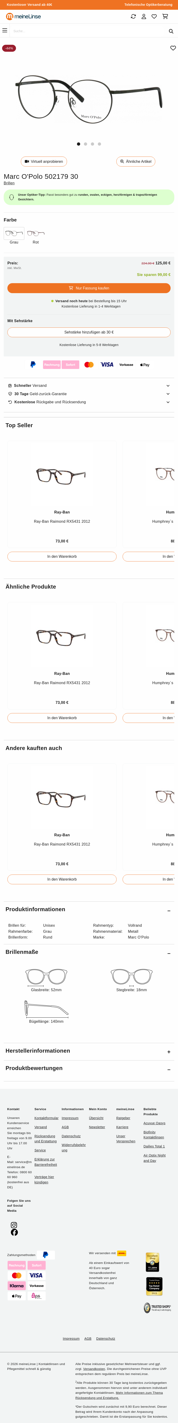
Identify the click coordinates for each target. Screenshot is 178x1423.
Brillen (9, 183)
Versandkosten (94, 1369)
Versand (27, 386)
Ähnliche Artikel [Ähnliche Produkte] (135, 161)
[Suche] (87, 31)
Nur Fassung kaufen (89, 288)
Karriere (122, 1127)
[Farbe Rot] (35, 236)
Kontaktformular (47, 1118)
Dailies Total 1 (154, 1146)
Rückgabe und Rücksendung (47, 402)
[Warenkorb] (166, 16)
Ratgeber (123, 1118)
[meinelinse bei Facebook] (14, 1232)
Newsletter (97, 1127)
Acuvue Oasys (154, 1123)
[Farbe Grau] (14, 236)
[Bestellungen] (133, 16)
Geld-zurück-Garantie (37, 394)
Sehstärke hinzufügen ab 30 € (89, 332)
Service (40, 1150)
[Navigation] (4, 30)
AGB (65, 1127)
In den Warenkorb (62, 556)
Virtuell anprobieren (44, 161)
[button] (78, 144)
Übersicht (96, 1118)
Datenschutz (71, 1136)
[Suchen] (171, 31)
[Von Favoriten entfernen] (173, 48)
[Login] (144, 16)
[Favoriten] (154, 16)
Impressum (70, 1118)
